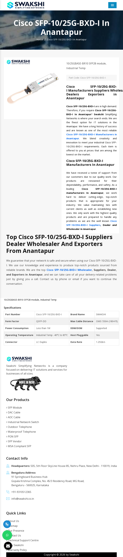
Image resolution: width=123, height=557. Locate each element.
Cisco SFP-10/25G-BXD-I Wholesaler (69, 270)
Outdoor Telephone (19, 427)
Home (40, 39)
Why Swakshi (15, 545)
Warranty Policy (16, 550)
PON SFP (12, 436)
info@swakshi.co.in (22, 498)
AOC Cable (13, 417)
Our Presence (15, 530)
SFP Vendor (14, 441)
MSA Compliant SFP (18, 446)
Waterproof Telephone (21, 431)
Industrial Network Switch (22, 422)
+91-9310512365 (21, 492)
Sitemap (12, 526)
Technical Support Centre (22, 540)
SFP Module (14, 407)
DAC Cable (13, 412)
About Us (12, 521)
